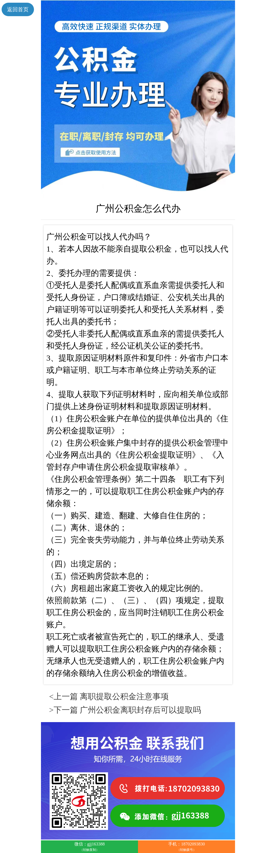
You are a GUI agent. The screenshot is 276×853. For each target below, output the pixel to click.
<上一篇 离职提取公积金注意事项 (109, 696)
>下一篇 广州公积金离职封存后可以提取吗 (125, 709)
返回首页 (18, 9)
